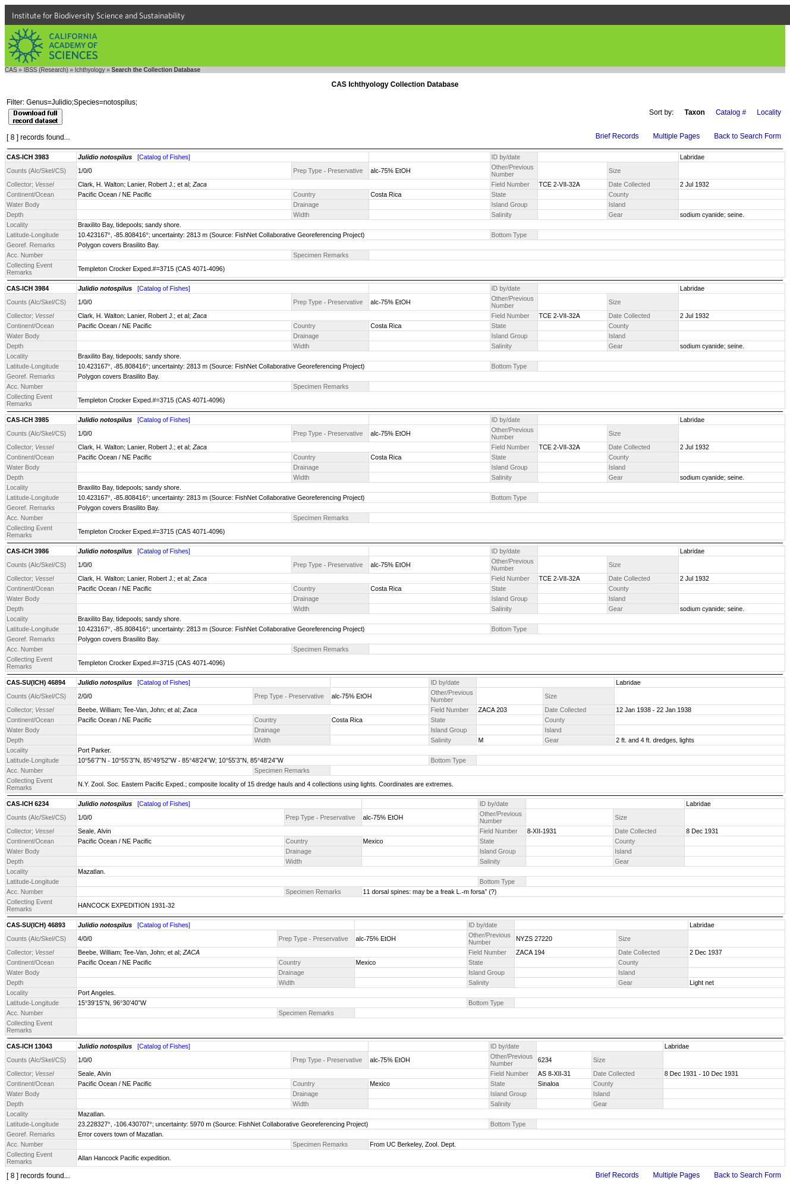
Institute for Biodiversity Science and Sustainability (98, 15)
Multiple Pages (676, 136)
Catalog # (731, 112)
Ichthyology (90, 70)
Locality (769, 112)
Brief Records (617, 136)
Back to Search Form (747, 136)
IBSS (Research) (46, 70)
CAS (11, 70)
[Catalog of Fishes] (163, 156)
